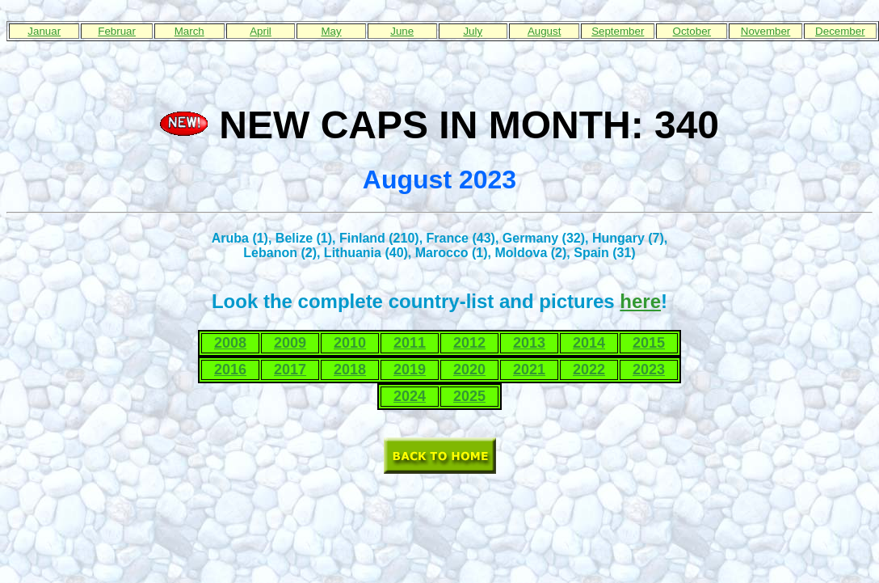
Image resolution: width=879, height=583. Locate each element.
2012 (469, 343)
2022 (589, 369)
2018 (350, 369)
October (692, 31)
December (839, 31)
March (189, 31)
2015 (649, 343)
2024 (409, 396)
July (472, 31)
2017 (290, 369)
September (617, 31)
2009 (290, 343)
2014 (589, 343)
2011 (409, 343)
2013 (529, 343)
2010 (350, 343)
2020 (469, 369)
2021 (529, 369)
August (544, 31)
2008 (230, 343)
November (765, 31)
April (260, 31)
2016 (230, 369)
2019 (409, 369)
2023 (649, 369)
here (640, 301)
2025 (469, 396)
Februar (117, 31)
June (402, 31)
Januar (44, 31)
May (331, 31)
